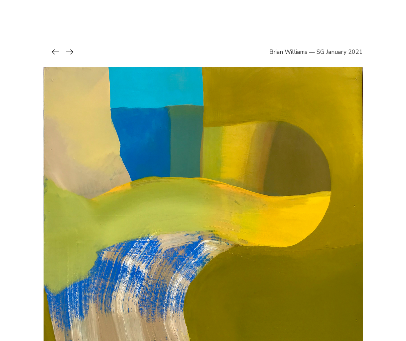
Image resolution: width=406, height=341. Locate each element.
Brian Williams (288, 52)
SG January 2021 (340, 52)
